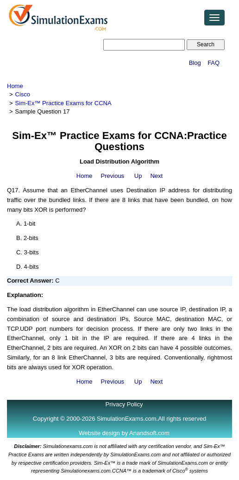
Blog (195, 62)
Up (138, 175)
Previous (113, 175)
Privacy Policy (124, 404)
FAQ (214, 62)
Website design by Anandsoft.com (124, 432)
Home (15, 85)
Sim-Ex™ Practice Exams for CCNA (63, 103)
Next (156, 175)
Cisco (23, 94)
